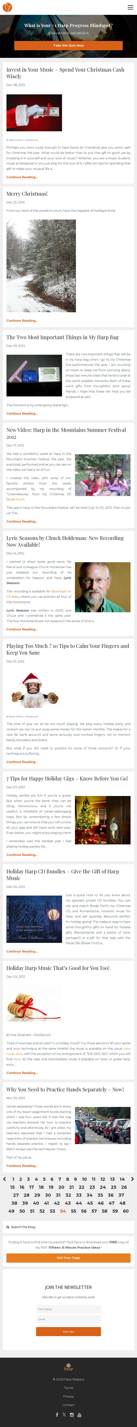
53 (52, 1211)
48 (122, 1203)
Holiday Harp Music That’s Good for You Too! (58, 967)
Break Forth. (15, 499)
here (17, 1059)
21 (71, 1187)
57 (94, 1211)
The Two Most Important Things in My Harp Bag (62, 337)
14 (122, 1179)
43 (68, 1203)
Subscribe (68, 1331)
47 (111, 1203)
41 (46, 1203)
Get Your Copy (68, 1258)
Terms (68, 1388)
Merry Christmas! (27, 193)
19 (51, 1187)
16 (22, 1187)
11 (94, 1179)
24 (103, 1187)
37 (121, 1195)
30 (48, 1195)
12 (103, 1179)
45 (90, 1203)
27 (16, 1195)
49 (11, 1211)
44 (79, 1203)
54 (63, 1211)
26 (124, 1187)
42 (57, 1203)
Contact (68, 1405)
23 (92, 1187)
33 (79, 1195)
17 (31, 1187)
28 (26, 1195)
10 (84, 1179)
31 (58, 1195)
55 (73, 1211)
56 (83, 1211)
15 (12, 1187)
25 (113, 1187)
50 (22, 1211)
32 (68, 1195)
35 (100, 1195)
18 (41, 1187)
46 (101, 1203)
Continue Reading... (22, 177)
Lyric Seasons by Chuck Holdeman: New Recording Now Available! (65, 541)
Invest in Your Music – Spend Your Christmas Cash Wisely (65, 73)
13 (112, 1179)
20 (61, 1187)
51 (32, 1211)
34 (90, 1195)
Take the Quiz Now (68, 45)
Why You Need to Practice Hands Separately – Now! (65, 1089)
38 (14, 1203)
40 (36, 1203)
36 (110, 1195)
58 (104, 1211)
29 (37, 1195)
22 (81, 1187)
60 (126, 1211)
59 (115, 1211)
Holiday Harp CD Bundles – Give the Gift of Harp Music (62, 874)
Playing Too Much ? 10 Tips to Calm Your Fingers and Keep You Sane (67, 649)
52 (42, 1211)
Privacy (68, 1396)
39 (25, 1203)
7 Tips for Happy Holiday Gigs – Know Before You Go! (67, 778)
